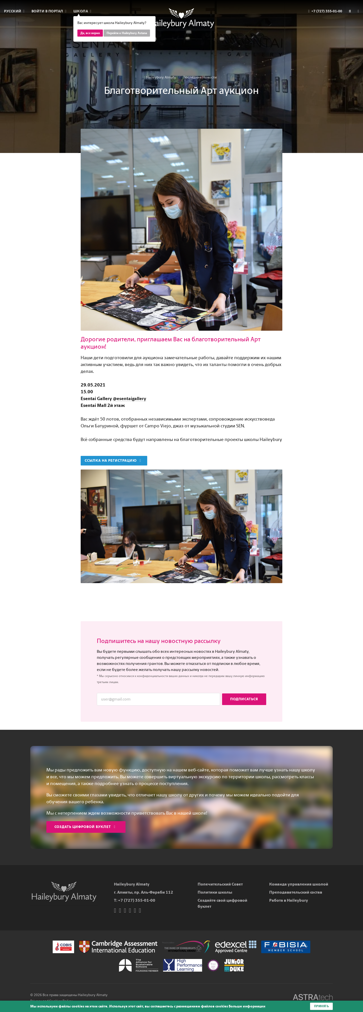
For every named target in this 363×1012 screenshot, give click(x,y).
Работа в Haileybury (288, 900)
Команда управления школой (298, 884)
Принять (321, 1006)
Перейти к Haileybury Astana (127, 33)
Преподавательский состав (295, 892)
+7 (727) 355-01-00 (136, 900)
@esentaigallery (129, 398)
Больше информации (247, 1006)
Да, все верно (90, 33)
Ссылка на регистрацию (113, 460)
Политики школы (215, 892)
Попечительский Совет (220, 884)
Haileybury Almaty (161, 77)
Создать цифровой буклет (84, 827)
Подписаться (244, 699)
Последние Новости (200, 77)
